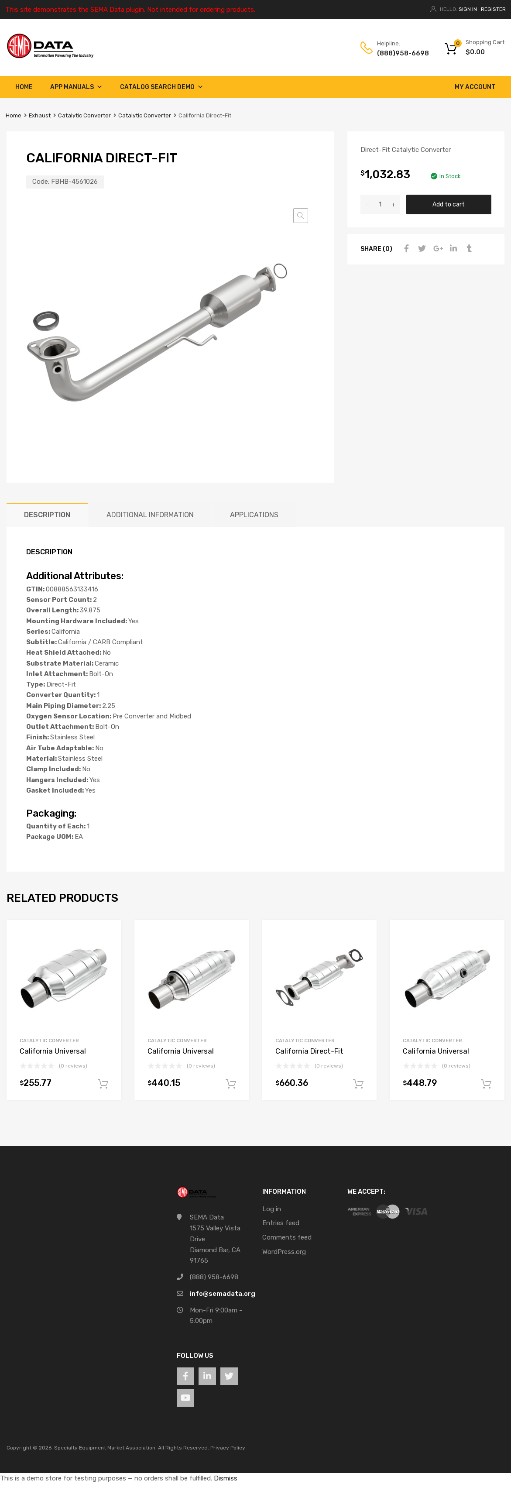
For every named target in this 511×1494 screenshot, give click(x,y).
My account (475, 87)
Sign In (468, 9)
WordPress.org (284, 1252)
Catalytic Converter (84, 115)
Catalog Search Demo (161, 87)
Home (24, 87)
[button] (300, 215)
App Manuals (76, 87)
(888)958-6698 (398, 53)
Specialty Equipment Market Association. (105, 1448)
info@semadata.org (222, 1294)
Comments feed (287, 1237)
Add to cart (448, 204)
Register (493, 9)
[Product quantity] (380, 204)
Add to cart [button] (103, 1084)
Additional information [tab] (150, 515)
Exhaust (40, 115)
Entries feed (280, 1223)
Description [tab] (47, 515)
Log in (271, 1209)
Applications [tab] (254, 515)
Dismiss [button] (225, 1478)
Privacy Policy (227, 1448)
